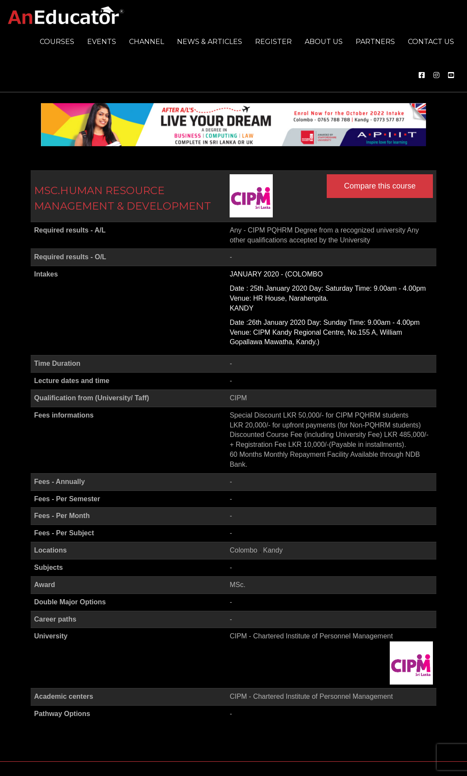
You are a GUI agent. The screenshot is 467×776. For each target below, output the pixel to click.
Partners (375, 42)
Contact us (431, 42)
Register (273, 42)
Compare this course (380, 186)
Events (101, 42)
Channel (146, 42)
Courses (57, 42)
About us (324, 42)
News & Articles (209, 42)
